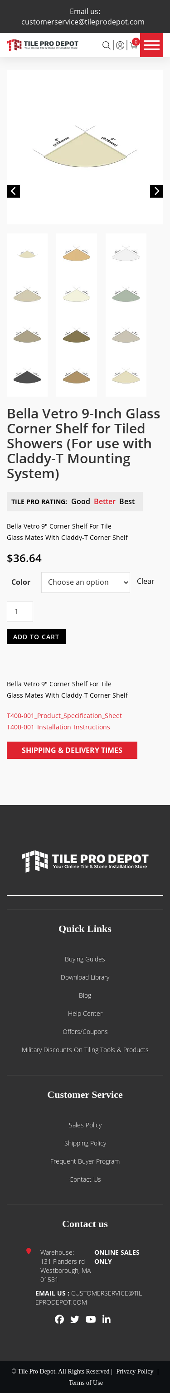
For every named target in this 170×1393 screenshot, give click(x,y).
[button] (13, 191)
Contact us (85, 1179)
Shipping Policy (85, 1143)
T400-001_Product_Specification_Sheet (64, 715)
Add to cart (36, 636)
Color (20, 582)
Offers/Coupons (85, 1031)
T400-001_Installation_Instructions (58, 727)
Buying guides (85, 959)
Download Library (85, 977)
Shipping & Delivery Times (72, 750)
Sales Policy (85, 1125)
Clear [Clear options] (141, 581)
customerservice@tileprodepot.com (83, 22)
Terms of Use (86, 1382)
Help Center (85, 1013)
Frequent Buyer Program (85, 1161)
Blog (85, 995)
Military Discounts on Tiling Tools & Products (85, 1049)
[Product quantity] (20, 612)
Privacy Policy (134, 1371)
